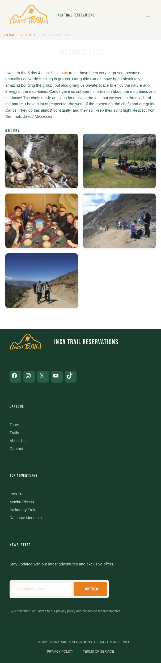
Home (10, 35)
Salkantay (59, 73)
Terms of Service (98, 651)
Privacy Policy (60, 651)
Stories (28, 35)
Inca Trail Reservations (75, 15)
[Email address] (41, 589)
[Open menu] (148, 15)
